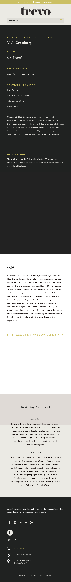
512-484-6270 (19, 548)
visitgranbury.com (20, 74)
